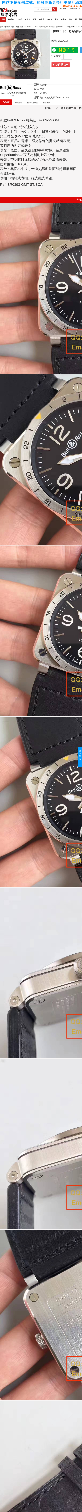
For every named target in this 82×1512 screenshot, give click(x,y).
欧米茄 (27, 19)
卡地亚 (19, 19)
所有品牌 (10, 19)
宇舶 (70, 19)
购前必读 (18, 103)
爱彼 (56, 19)
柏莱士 (27, 27)
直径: (36, 93)
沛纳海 (49, 19)
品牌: (36, 84)
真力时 (63, 19)
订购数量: (56, 56)
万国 (34, 19)
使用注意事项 (32, 103)
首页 (3, 19)
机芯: (36, 97)
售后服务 (46, 103)
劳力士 (41, 19)
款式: (36, 88)
